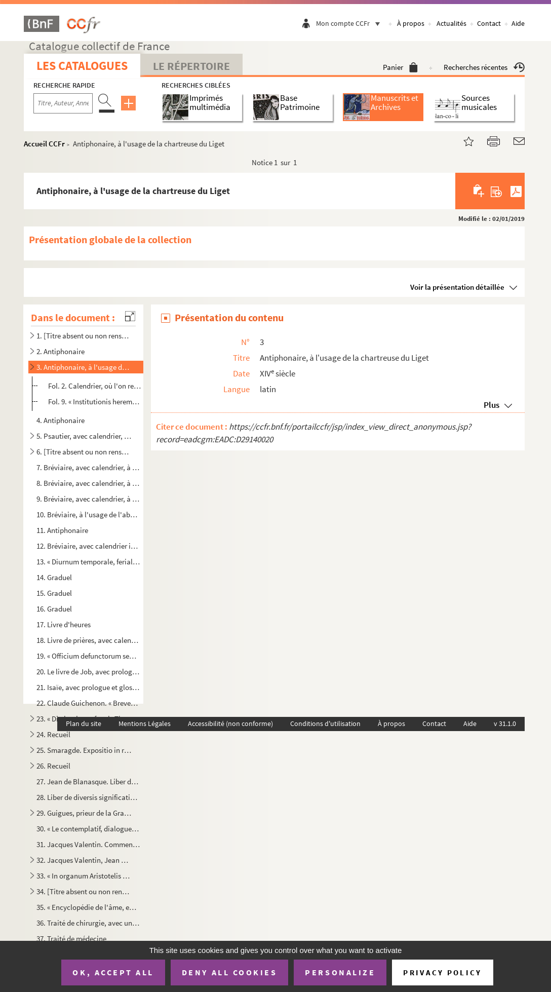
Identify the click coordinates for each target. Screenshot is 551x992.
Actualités (451, 23)
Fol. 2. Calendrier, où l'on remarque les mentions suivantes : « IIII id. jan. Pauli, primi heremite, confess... (94, 386)
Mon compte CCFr (350, 23)
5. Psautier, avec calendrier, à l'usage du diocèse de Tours (84, 436)
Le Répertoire (191, 66)
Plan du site (83, 723)
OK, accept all (112, 972)
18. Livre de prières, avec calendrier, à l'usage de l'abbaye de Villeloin (88, 640)
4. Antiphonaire (60, 420)
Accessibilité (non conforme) (230, 723)
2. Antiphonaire (60, 351)
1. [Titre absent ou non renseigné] (84, 335)
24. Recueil (53, 734)
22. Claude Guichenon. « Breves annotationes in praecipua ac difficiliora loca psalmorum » (88, 703)
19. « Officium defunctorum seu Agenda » (88, 656)
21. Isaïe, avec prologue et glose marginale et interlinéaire (88, 687)
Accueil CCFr (44, 143)
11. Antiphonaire (62, 530)
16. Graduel (54, 609)
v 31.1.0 (505, 723)
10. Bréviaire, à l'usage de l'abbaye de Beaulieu (88, 514)
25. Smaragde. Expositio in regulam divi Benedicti (84, 750)
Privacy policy (442, 972)
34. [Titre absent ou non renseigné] (84, 891)
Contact (489, 23)
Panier (400, 67)
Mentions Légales (145, 723)
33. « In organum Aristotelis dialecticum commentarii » (84, 876)
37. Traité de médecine (71, 938)
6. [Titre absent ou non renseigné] (84, 451)
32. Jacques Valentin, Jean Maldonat (84, 860)
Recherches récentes (484, 67)
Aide (518, 23)
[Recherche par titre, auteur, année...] (63, 103)
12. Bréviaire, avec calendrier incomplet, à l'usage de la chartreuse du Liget (88, 546)
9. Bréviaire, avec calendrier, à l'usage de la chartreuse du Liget (88, 499)
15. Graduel (54, 593)
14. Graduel (54, 577)
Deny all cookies (229, 972)
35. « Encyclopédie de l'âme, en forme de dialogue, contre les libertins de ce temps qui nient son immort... (88, 907)
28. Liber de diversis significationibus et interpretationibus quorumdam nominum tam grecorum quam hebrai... (88, 797)
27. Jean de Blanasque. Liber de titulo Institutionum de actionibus (88, 781)
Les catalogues (82, 65)
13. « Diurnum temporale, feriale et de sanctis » (88, 561)
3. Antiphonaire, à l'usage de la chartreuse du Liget (84, 367)
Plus (491, 404)
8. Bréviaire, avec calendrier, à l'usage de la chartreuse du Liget (88, 483)
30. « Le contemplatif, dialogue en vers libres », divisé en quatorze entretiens (88, 828)
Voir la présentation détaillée (457, 287)
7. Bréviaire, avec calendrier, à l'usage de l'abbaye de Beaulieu (88, 467)
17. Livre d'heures (63, 624)
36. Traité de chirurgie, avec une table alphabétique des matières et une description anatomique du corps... (88, 923)
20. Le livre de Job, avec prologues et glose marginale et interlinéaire (88, 671)
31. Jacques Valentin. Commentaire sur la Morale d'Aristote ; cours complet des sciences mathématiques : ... (88, 844)
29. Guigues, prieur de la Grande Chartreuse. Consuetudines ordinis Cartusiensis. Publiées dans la (84, 813)
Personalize (340, 972)
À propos (410, 23)
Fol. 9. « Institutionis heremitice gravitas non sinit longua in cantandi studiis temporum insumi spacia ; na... (94, 401)
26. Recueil (53, 766)
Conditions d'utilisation (325, 723)
